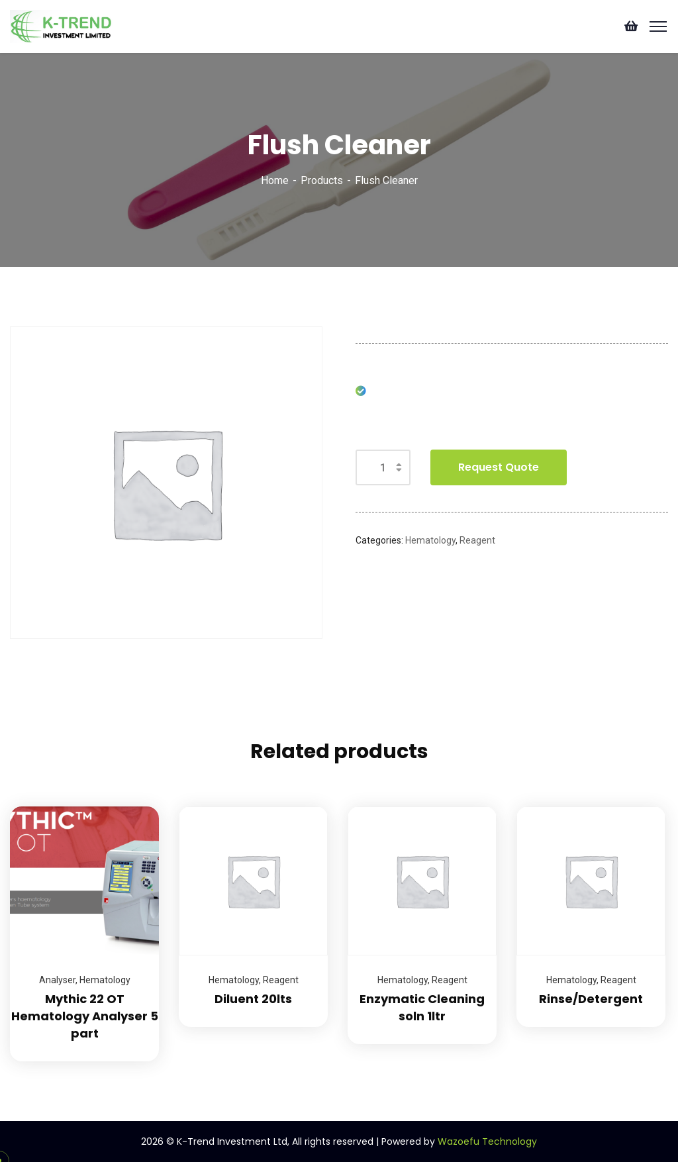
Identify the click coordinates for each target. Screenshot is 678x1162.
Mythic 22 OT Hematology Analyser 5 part (84, 1016)
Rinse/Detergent (591, 999)
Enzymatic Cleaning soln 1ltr (422, 1007)
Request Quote (498, 467)
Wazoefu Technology (487, 1141)
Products (322, 180)
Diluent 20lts (253, 999)
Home (275, 180)
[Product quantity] (383, 467)
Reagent (477, 540)
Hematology (430, 540)
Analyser (57, 980)
